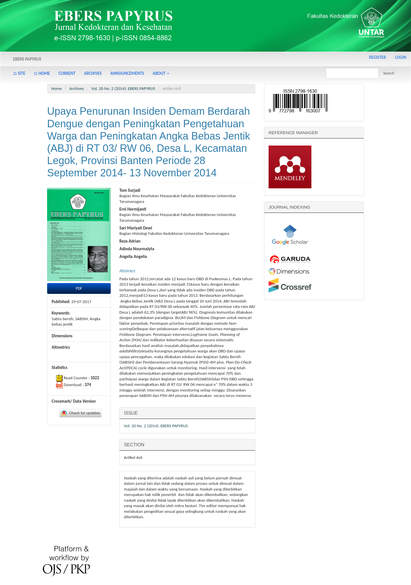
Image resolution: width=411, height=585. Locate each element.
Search (388, 73)
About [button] (161, 73)
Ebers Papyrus (27, 59)
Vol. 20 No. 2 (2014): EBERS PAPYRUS (123, 88)
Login (400, 57)
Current (67, 73)
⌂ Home (42, 73)
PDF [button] (79, 288)
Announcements (127, 73)
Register (377, 57)
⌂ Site (19, 73)
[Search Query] (352, 73)
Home (56, 88)
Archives (93, 73)
